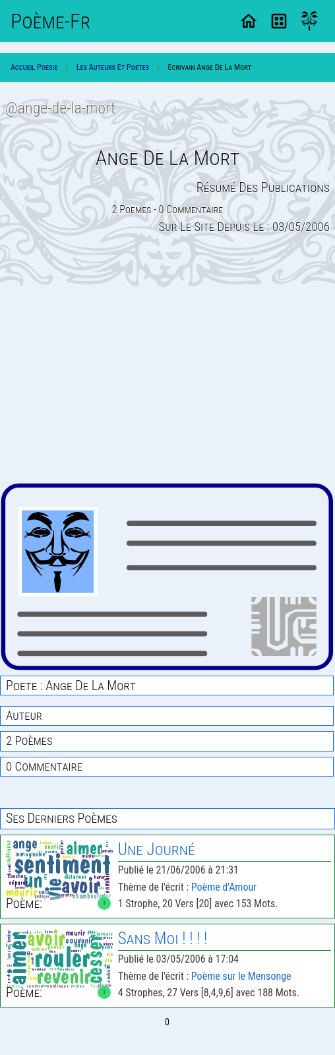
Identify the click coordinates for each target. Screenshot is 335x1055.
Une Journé (156, 849)
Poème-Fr (50, 21)
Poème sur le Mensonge (241, 976)
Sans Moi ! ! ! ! (163, 938)
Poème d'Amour (224, 887)
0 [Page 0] (167, 1022)
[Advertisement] (167, 384)
